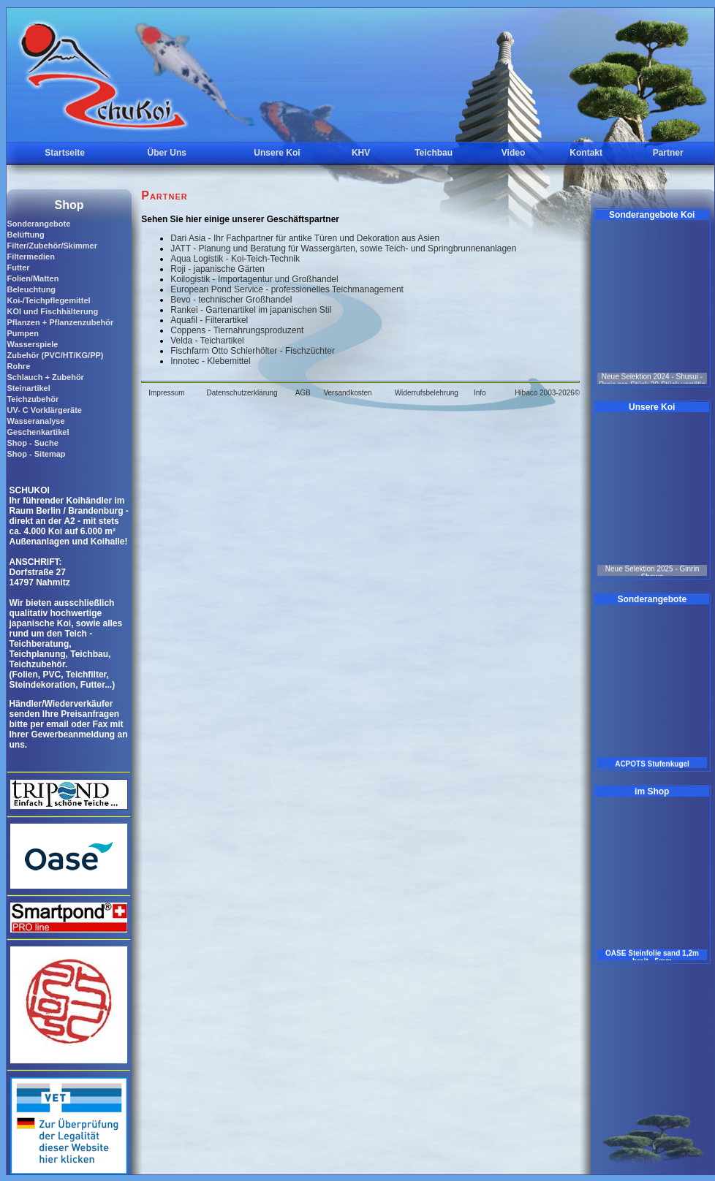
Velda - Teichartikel (207, 340)
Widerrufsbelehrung (426, 393)
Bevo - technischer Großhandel (231, 300)
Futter (18, 267)
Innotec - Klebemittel (210, 361)
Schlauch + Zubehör (45, 377)
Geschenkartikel (38, 432)
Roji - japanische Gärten (217, 269)
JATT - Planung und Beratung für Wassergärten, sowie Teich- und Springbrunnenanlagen (343, 248)
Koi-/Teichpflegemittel (48, 300)
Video (513, 153)
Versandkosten (347, 393)
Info (480, 393)
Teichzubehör (32, 399)
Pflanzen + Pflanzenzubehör (60, 322)
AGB (303, 393)
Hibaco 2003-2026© (547, 393)
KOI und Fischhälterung (52, 311)
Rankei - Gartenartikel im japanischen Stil (250, 310)
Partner (668, 153)
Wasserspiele (32, 344)
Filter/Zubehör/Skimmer (52, 245)
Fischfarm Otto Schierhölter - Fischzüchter (252, 351)
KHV (361, 153)
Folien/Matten (32, 278)
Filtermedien (30, 256)
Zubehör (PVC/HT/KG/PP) (55, 355)
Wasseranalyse (35, 421)
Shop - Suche (32, 442)
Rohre (18, 366)
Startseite (65, 153)
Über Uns (167, 153)
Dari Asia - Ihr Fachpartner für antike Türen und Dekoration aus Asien (304, 238)
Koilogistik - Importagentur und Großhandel (254, 279)
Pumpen (22, 333)
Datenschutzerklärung (241, 393)
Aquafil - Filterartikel (209, 320)
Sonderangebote (38, 223)
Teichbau (434, 153)
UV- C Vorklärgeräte (44, 410)
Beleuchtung (31, 289)
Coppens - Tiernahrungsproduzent (236, 330)
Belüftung (25, 234)
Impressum (166, 393)
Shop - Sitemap (36, 453)
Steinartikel (28, 388)
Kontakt (586, 153)
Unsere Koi (277, 153)
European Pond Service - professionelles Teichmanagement (287, 289)
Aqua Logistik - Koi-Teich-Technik (235, 259)
